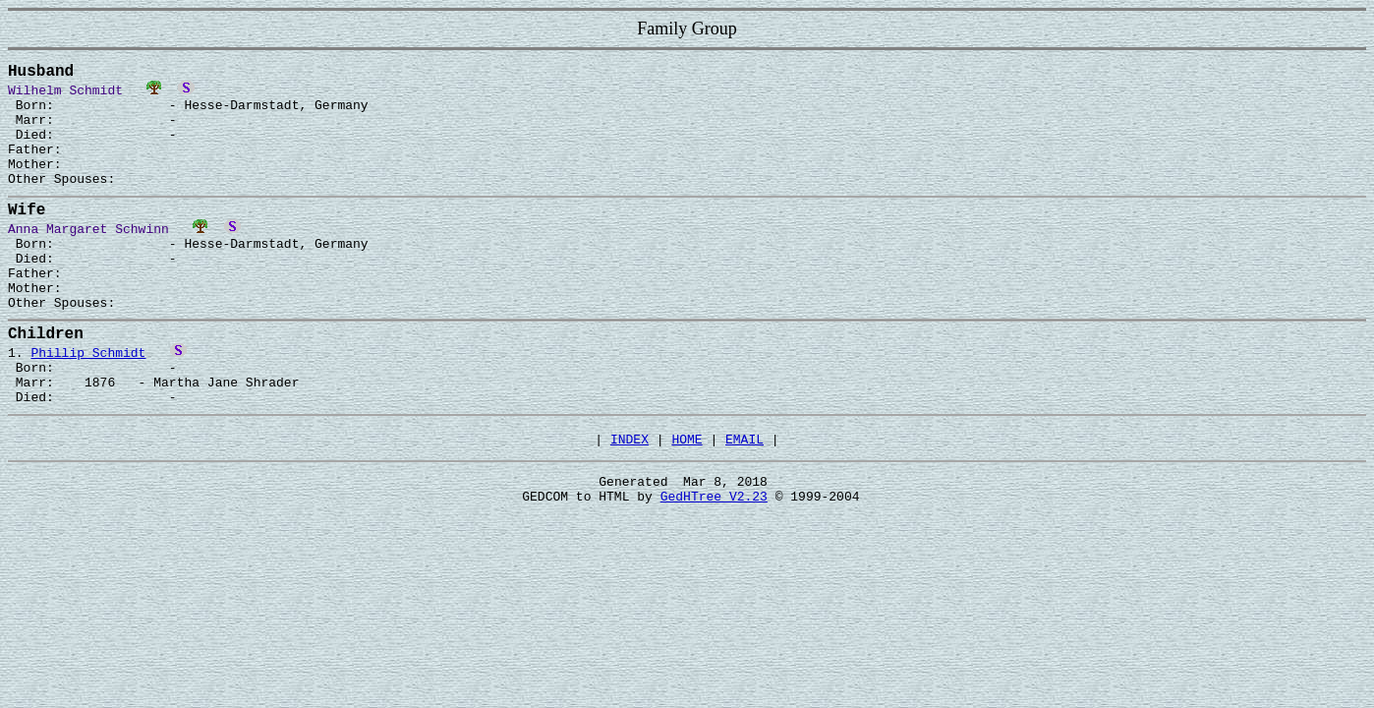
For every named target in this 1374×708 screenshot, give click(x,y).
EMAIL (744, 503)
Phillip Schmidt (87, 402)
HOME (686, 503)
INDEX (629, 503)
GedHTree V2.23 (714, 566)
